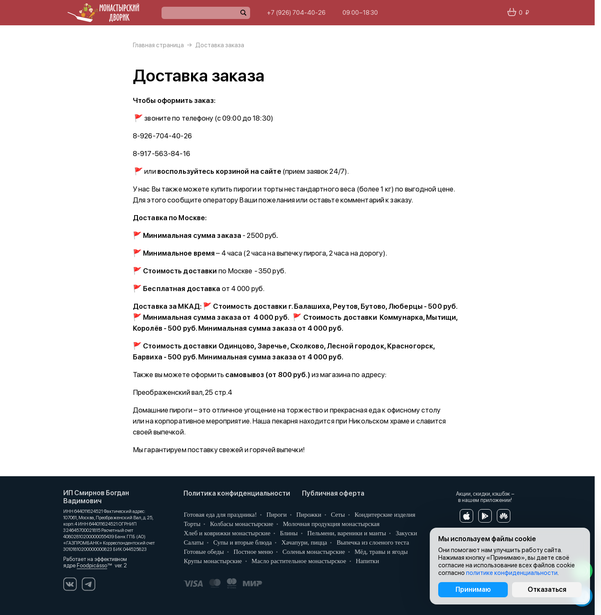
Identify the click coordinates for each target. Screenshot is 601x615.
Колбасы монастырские (240, 524)
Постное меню (252, 551)
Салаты (193, 542)
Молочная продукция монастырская (330, 524)
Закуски (405, 533)
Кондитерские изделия (384, 514)
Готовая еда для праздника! (219, 514)
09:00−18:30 (360, 12)
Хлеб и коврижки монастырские (226, 533)
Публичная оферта (333, 493)
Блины (288, 533)
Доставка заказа (219, 45)
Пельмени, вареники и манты (346, 533)
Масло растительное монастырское (298, 561)
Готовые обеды (203, 551)
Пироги (276, 514)
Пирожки (308, 514)
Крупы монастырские (212, 561)
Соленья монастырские (313, 551)
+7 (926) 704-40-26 (296, 12)
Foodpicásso (92, 565)
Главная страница (158, 45)
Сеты (337, 514)
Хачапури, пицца (303, 542)
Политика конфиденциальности (236, 493)
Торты (191, 524)
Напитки (366, 561)
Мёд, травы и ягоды (380, 551)
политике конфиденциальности (512, 573)
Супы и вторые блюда (242, 542)
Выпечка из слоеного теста (372, 542)
